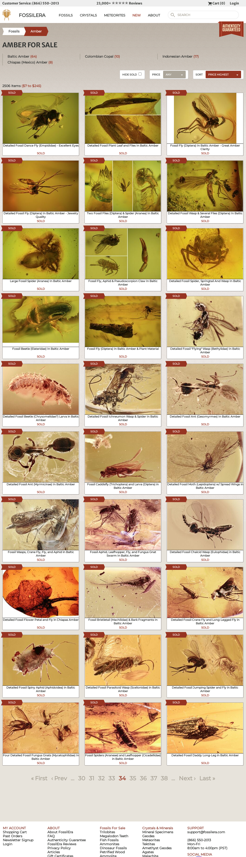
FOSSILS (66, 15)
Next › (187, 778)
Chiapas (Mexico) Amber (30, 62)
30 (81, 778)
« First (39, 778)
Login (234, 3)
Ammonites (109, 844)
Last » (207, 778)
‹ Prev (59, 778)
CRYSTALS (88, 15)
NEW (136, 15)
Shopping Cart (15, 832)
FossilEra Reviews (61, 844)
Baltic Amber (22, 56)
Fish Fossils (109, 840)
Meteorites (151, 840)
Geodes (148, 836)
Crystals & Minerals (157, 828)
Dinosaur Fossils (113, 848)
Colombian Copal (102, 56)
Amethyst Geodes (157, 848)
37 (153, 778)
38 (164, 778)
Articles (53, 852)
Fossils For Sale (112, 828)
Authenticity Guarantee (66, 840)
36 (143, 778)
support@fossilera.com (206, 832)
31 (91, 778)
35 (133, 778)
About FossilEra (60, 832)
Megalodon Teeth (114, 836)
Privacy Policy (59, 848)
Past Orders (12, 836)
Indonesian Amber (180, 56)
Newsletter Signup (18, 840)
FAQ (51, 836)
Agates (148, 852)
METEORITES (114, 15)
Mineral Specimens (157, 832)
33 (111, 778)
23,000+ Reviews (119, 3)
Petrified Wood (112, 852)
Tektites (148, 844)
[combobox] (222, 74)
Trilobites (107, 832)
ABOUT (154, 15)
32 (101, 778)
